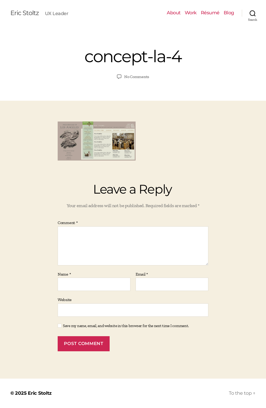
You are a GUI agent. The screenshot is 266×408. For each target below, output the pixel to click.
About (174, 13)
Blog (229, 13)
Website (65, 299)
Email (142, 274)
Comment (68, 222)
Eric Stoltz (24, 13)
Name (64, 274)
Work (191, 13)
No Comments (136, 76)
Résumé (210, 13)
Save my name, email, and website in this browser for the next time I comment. (126, 325)
